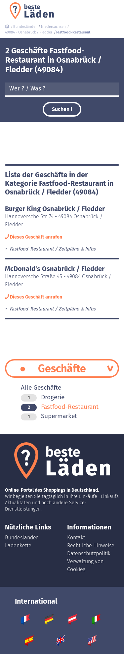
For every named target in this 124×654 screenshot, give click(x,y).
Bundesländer (21, 537)
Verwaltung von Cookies (85, 565)
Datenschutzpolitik (88, 553)
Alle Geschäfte (41, 387)
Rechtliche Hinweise (90, 545)
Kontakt (76, 537)
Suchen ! (62, 109)
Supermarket (49, 416)
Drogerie (42, 397)
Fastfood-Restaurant (60, 406)
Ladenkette (18, 545)
